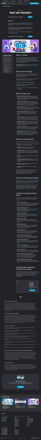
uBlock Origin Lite (17, 425)
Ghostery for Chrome (5, 428)
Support (13, 3)
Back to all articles (6, 6)
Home (10, 3)
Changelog (28, 425)
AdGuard (16, 417)
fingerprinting (25, 87)
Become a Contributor (34, 3)
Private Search (4, 418)
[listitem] (7, 404)
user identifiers (25, 180)
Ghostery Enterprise (30, 422)
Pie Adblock (16, 422)
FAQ (15, 428)
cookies (20, 87)
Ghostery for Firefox (5, 429)
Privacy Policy (21, 438)
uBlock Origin (16, 424)
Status (28, 417)
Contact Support (17, 429)
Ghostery (16, 31)
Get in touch (20, 386)
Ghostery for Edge (4, 433)
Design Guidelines (17, 433)
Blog (16, 3)
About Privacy (16, 434)
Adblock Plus (16, 418)
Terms (18, 438)
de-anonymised (24, 188)
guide (17, 359)
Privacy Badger (16, 423)
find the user (30, 188)
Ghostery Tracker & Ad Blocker (32, 208)
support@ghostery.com (16, 383)
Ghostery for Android (5, 434)
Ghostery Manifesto (29, 418)
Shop (19, 3)
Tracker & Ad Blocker (5, 417)
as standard (33, 182)
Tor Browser (20, 246)
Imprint (24, 438)
